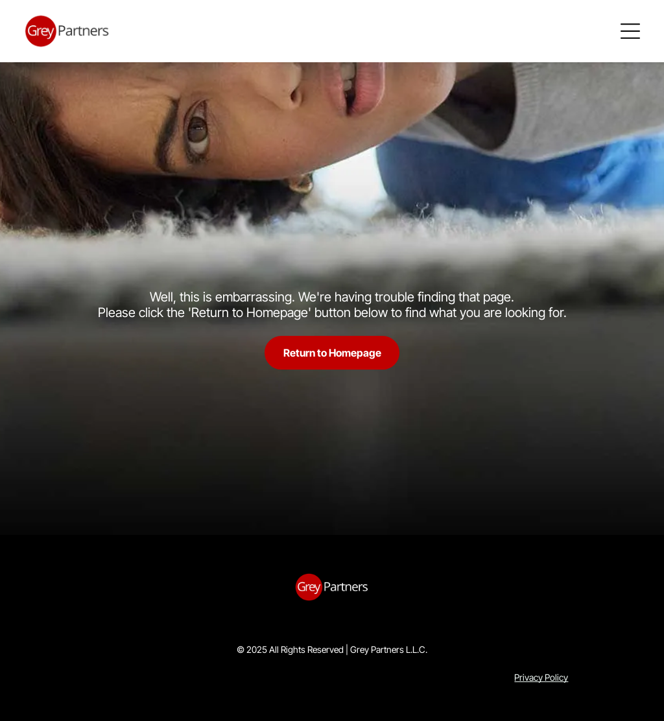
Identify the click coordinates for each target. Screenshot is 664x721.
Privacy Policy (541, 677)
